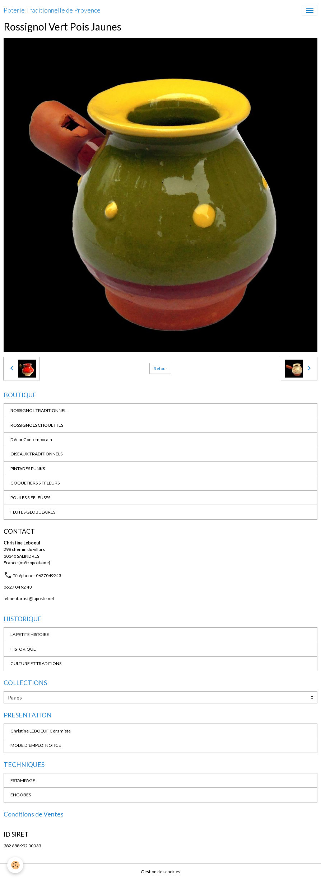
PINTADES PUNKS (27, 468)
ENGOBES (20, 794)
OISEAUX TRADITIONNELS (36, 454)
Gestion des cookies (160, 871)
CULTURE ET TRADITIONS (35, 663)
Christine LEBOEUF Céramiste (40, 731)
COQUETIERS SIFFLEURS (35, 483)
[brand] (52, 10)
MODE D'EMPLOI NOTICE (35, 745)
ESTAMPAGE (22, 780)
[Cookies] (15, 865)
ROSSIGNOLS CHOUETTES (36, 425)
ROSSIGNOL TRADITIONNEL (38, 410)
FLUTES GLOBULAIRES (32, 512)
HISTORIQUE (23, 649)
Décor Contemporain (31, 439)
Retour (160, 368)
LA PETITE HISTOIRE (29, 634)
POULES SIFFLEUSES (30, 497)
